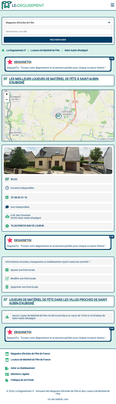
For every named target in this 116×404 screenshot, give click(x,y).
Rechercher (58, 39)
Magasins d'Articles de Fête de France (30, 353)
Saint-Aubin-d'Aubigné (76, 50)
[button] (58, 115)
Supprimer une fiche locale (24, 287)
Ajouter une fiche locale (23, 270)
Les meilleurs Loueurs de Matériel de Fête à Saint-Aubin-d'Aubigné (54, 80)
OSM (111, 139)
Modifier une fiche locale (23, 278)
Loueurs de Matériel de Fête (45, 50)
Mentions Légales (20, 374)
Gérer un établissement (23, 368)
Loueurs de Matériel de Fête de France (30, 359)
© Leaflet (101, 139)
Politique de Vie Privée (22, 380)
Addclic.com (61, 399)
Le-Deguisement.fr (16, 50)
